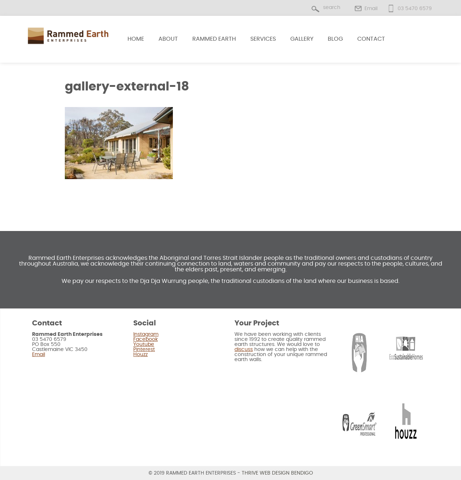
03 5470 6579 (415, 8)
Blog (335, 39)
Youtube (143, 344)
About (168, 39)
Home (135, 39)
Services (263, 39)
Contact (371, 39)
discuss (243, 349)
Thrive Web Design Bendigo (277, 473)
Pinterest (144, 349)
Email (370, 8)
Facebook (145, 339)
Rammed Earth (214, 39)
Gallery (301, 39)
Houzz (140, 354)
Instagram (145, 334)
